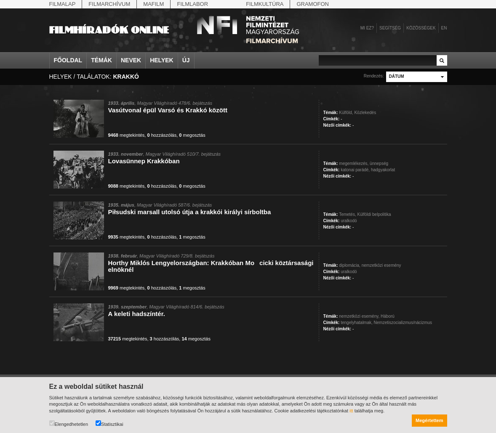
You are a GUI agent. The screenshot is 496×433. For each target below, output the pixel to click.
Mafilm (153, 4)
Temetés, (347, 214)
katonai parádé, (355, 169)
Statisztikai (109, 423)
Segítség (390, 28)
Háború (388, 316)
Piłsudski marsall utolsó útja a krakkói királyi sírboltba (189, 211)
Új (186, 60)
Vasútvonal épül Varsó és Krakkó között (167, 110)
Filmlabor (192, 4)
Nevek (131, 60)
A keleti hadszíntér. (136, 313)
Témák (101, 60)
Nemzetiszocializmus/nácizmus (403, 322)
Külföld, (346, 112)
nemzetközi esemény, (359, 316)
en (444, 28)
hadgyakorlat (383, 169)
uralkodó (349, 220)
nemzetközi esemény (381, 265)
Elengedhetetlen (68, 423)
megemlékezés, (353, 163)
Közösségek (420, 28)
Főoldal (68, 60)
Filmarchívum (109, 4)
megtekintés (126, 135)
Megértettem (429, 420)
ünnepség (379, 163)
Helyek (161, 60)
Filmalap (62, 4)
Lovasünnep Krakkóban (144, 161)
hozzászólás (161, 135)
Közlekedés (365, 112)
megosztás (192, 135)
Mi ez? (367, 28)
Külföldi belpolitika (374, 214)
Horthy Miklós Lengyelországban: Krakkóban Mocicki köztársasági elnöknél (211, 266)
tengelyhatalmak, (357, 322)
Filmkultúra (264, 4)
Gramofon (312, 4)
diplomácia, (349, 265)
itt (351, 410)
